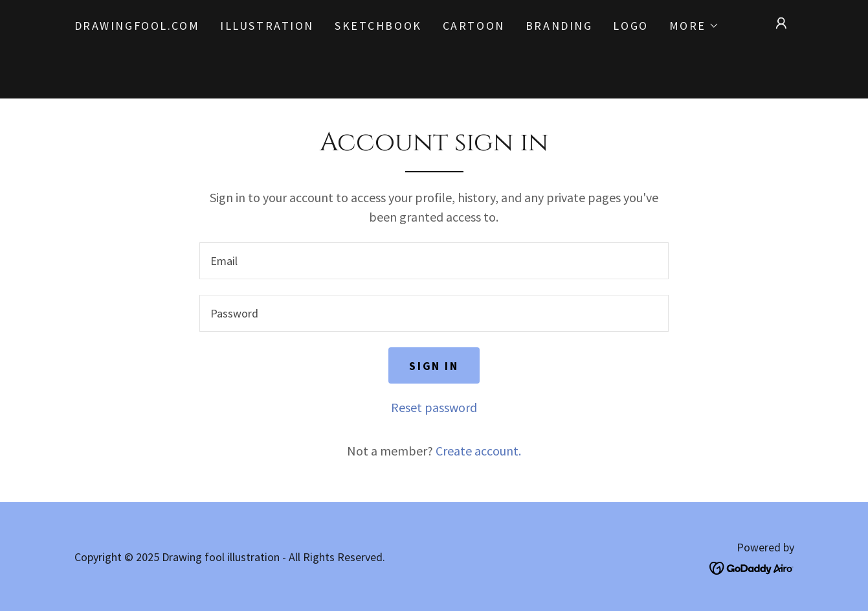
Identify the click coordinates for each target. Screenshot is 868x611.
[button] (694, 26)
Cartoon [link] (474, 25)
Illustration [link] (267, 25)
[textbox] (434, 260)
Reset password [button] (434, 407)
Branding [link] (559, 25)
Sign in (433, 365)
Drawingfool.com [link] (137, 25)
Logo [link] (630, 25)
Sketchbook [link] (378, 25)
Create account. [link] (478, 451)
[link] (751, 567)
